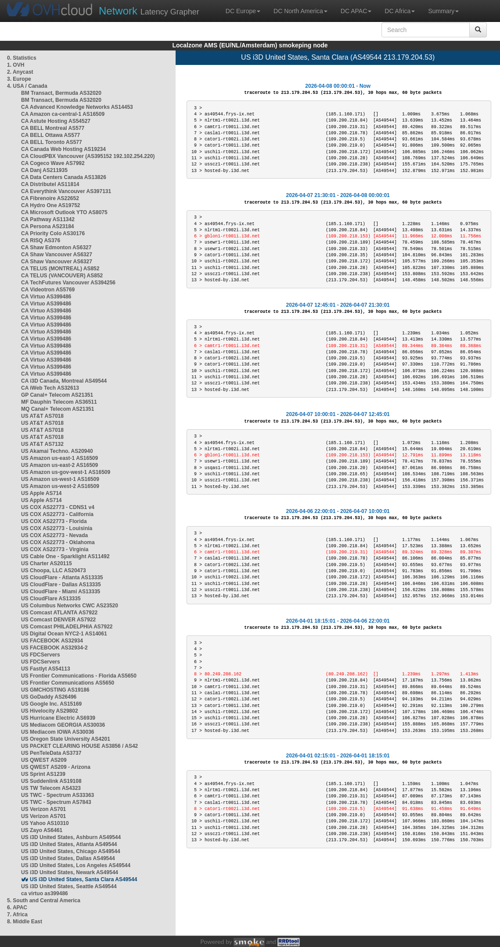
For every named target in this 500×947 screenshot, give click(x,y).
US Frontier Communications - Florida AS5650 (79, 676)
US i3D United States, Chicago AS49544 (70, 851)
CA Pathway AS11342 (48, 219)
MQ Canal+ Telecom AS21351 (57, 409)
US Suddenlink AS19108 (51, 781)
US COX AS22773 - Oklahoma (58, 542)
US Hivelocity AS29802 (49, 711)
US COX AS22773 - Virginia (54, 549)
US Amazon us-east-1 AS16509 (59, 458)
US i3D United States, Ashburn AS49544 (71, 837)
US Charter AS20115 (46, 563)
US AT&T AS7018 (42, 416)
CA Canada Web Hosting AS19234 (63, 149)
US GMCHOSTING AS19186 (55, 690)
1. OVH (15, 65)
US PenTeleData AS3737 (51, 753)
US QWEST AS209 (44, 760)
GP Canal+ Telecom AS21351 (57, 395)
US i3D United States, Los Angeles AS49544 (75, 865)
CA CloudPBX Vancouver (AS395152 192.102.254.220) (88, 156)
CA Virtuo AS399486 (46, 297)
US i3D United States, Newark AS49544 (69, 872)
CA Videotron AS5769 (48, 290)
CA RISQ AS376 (40, 240)
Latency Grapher (149, 11)
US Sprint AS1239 (43, 774)
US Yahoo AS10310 (45, 823)
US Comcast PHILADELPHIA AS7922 (67, 627)
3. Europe (19, 79)
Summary (443, 10)
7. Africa (17, 914)
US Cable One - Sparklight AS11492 (65, 556)
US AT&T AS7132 (42, 444)
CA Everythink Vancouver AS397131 (66, 191)
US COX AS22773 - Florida (54, 521)
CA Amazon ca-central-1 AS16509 (62, 114)
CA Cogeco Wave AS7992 (53, 163)
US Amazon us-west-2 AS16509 (60, 486)
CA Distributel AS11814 (50, 184)
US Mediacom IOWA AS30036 (57, 732)
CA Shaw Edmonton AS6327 (56, 247)
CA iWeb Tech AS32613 (50, 388)
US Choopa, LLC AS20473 (53, 570)
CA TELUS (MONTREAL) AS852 (60, 268)
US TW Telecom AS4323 (51, 788)
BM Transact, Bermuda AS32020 (61, 93)
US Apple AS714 (41, 493)
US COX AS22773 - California (57, 514)
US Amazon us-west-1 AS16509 (60, 479)
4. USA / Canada (27, 86)
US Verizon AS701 (43, 809)
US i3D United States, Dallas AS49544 (68, 858)
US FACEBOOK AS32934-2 (54, 648)
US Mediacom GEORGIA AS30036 (63, 725)
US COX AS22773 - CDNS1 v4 (57, 507)
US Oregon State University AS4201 (65, 739)
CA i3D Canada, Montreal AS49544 (64, 381)
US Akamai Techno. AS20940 (57, 451)
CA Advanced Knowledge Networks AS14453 (77, 107)
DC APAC (356, 10)
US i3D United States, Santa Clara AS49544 (83, 879)
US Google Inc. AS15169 (51, 704)
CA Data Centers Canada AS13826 (63, 177)
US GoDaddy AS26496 (48, 697)
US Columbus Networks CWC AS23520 (69, 606)
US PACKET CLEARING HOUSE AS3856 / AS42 (79, 746)
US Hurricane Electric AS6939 (58, 718)
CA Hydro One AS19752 (50, 205)
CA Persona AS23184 (47, 226)
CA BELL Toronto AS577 (51, 142)
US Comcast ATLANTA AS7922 (59, 613)
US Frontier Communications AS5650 (67, 683)
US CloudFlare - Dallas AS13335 (61, 584)
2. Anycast (20, 72)
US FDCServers (40, 655)
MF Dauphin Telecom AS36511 (59, 402)
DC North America (300, 10)
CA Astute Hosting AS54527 (55, 121)
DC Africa (400, 10)
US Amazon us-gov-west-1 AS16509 (65, 472)
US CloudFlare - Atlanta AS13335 (62, 577)
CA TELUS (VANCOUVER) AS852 (62, 276)
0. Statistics (21, 58)
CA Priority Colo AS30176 (53, 233)
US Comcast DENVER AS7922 (58, 620)
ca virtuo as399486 (44, 893)
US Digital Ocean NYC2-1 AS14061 (64, 634)
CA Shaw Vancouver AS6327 (56, 254)
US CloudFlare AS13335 (51, 598)
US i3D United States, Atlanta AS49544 (69, 844)
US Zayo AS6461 (41, 830)
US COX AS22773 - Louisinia (56, 528)
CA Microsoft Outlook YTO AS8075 (64, 212)
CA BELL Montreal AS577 (52, 128)
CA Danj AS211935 (44, 170)
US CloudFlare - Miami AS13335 (60, 591)
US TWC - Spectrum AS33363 (57, 795)
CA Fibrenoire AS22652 (50, 198)
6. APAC (17, 907)
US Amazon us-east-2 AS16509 (59, 465)
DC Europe (243, 10)
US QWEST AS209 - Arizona (55, 767)
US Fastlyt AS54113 (45, 669)
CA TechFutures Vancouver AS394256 (68, 283)
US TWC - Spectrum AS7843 (56, 802)
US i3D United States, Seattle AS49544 (69, 886)
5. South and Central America (43, 900)
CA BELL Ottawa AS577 (50, 135)
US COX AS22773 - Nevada (54, 535)
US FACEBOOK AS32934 (52, 641)
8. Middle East (24, 921)
